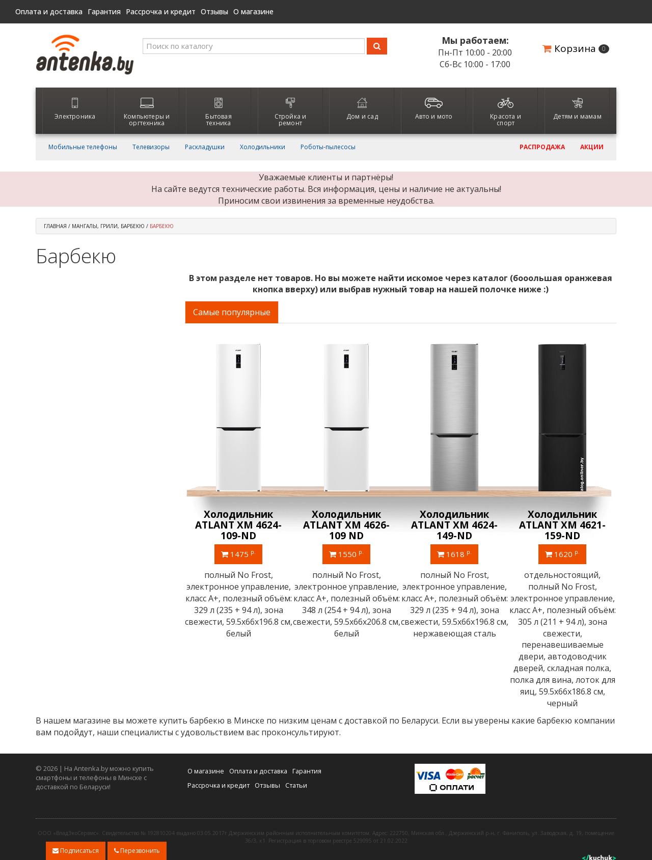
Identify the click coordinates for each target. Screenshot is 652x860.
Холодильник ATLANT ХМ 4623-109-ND (454, 525)
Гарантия (104, 11)
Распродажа (542, 147)
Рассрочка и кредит (161, 11)
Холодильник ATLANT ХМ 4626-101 (346, 525)
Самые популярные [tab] (231, 312)
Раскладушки (205, 147)
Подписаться (75, 850)
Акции (592, 147)
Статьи (296, 761)
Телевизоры (151, 147)
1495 (562, 553)
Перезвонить (137, 850)
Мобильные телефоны (82, 147)
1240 (346, 553)
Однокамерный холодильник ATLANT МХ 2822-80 (238, 525)
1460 (454, 553)
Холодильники (262, 147)
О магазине (253, 11)
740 (239, 553)
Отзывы (214, 11)
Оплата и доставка (49, 11)
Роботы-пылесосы (328, 147)
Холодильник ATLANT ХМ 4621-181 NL (562, 525)
